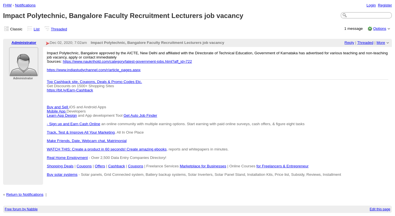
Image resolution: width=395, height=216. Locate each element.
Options (379, 28)
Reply (349, 42)
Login (371, 5)
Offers (100, 166)
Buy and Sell (58, 107)
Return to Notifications (24, 194)
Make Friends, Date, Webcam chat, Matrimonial (87, 141)
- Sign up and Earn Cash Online (73, 124)
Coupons (84, 166)
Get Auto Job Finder (140, 115)
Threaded (59, 29)
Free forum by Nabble (21, 209)
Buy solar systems (62, 174)
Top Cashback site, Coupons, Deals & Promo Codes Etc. (94, 82)
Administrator (24, 42)
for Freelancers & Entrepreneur (282, 166)
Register (385, 5)
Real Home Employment (67, 158)
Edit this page (380, 209)
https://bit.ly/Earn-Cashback (70, 90)
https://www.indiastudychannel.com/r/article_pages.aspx (93, 70)
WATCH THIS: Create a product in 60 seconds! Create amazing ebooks (106, 149)
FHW (7, 5)
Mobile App (56, 111)
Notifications (25, 5)
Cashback (116, 166)
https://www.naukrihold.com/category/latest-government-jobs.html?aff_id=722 (127, 61)
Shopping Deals (60, 166)
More (380, 42)
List (37, 29)
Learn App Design (62, 115)
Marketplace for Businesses (203, 166)
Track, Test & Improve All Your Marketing (81, 132)
